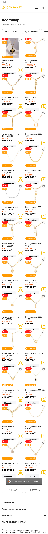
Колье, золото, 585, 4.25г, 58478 (10, 391)
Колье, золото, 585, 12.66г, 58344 (10, 428)
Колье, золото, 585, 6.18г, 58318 (33, 428)
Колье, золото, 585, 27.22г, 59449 (10, 208)
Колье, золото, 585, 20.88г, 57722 (10, 464)
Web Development (38, 532)
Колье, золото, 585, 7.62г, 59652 (33, 135)
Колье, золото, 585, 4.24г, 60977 (10, 62)
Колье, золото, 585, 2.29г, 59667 (10, 172)
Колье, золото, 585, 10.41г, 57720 (33, 464)
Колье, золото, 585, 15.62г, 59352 (10, 135)
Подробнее (9, 476)
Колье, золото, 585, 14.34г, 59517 (33, 172)
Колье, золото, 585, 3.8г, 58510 (35, 391)
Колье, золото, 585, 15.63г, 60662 (33, 62)
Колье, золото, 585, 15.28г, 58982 (10, 281)
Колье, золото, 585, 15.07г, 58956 (33, 245)
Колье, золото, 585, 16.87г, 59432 (33, 98)
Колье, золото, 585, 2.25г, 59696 (10, 318)
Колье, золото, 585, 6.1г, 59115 (35, 354)
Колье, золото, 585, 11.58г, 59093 (33, 318)
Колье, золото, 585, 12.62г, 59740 (33, 281)
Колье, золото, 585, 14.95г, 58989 (33, 208)
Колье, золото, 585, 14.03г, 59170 (10, 98)
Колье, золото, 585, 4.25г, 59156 (10, 354)
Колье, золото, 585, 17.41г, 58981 (10, 245)
